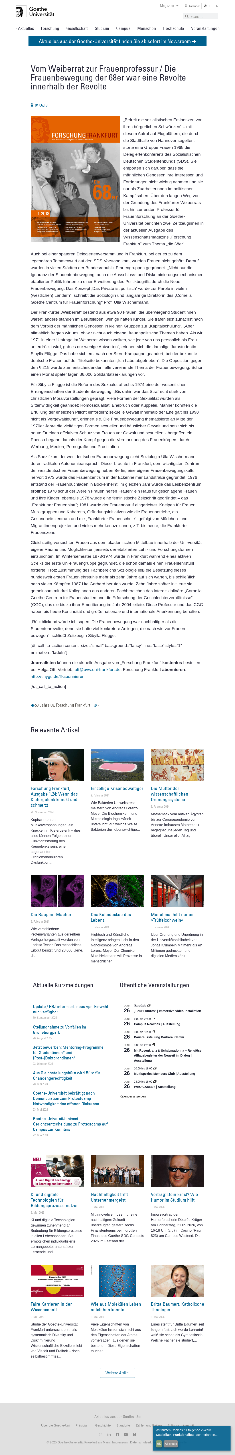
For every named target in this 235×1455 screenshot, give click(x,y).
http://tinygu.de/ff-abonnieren (58, 676)
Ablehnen (171, 1444)
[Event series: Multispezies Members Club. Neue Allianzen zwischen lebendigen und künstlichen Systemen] (154, 1068)
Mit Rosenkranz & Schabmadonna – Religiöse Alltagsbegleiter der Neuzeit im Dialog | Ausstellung (167, 1055)
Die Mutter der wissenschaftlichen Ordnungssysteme (169, 793)
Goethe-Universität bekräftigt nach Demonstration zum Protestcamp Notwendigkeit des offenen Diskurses (66, 1098)
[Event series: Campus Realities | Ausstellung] (153, 1019)
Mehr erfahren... (206, 1435)
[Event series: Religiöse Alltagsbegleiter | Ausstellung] (153, 1045)
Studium (102, 28)
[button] (117, 1373)
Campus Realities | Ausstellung (157, 1024)
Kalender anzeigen (133, 1096)
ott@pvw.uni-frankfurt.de (98, 669)
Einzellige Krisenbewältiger (117, 788)
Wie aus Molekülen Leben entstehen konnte (116, 1307)
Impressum (119, 1442)
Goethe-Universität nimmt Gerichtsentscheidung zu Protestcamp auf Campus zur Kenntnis (70, 1124)
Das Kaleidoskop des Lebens (111, 917)
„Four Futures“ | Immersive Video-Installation (167, 1011)
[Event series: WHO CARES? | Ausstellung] (154, 1081)
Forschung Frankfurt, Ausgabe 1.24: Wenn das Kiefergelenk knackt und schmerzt (54, 796)
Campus (123, 28)
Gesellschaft (77, 28)
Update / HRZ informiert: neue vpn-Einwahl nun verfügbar (70, 1009)
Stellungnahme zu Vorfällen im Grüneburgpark (59, 1029)
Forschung (50, 28)
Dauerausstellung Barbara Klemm (159, 1037)
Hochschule (173, 28)
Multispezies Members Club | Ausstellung (164, 1073)
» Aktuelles (24, 28)
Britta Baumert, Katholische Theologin (177, 1307)
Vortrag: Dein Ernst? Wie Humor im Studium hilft (174, 1197)
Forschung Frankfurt (73, 705)
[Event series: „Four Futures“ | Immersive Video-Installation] (148, 1005)
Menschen (146, 28)
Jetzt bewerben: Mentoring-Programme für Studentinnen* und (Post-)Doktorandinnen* (68, 1052)
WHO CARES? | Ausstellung (155, 1087)
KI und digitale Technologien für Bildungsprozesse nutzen (55, 1199)
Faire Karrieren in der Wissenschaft (51, 1307)
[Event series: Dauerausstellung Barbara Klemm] (153, 1032)
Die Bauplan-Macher (51, 914)
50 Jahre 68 (44, 705)
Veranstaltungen (205, 28)
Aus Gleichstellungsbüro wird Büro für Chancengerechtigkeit (66, 1075)
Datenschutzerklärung (145, 1442)
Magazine (169, 5)
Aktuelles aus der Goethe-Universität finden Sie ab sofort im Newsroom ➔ (117, 41)
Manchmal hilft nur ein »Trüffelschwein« (173, 917)
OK (159, 1444)
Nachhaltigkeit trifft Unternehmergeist (109, 1197)
